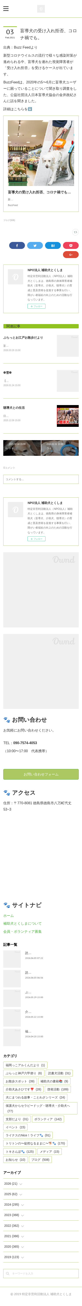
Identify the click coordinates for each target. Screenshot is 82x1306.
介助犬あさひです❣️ (23, 1094)
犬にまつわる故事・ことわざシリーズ (35, 1102)
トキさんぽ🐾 (20, 1156)
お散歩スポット (20, 1086)
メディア (49, 1156)
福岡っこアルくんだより (25, 1069)
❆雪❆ (7, 377)
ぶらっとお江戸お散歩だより (23, 342)
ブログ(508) (9, 224)
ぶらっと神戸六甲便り (40, 997)
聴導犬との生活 (14, 412)
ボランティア (48, 1123)
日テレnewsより (13, 420)
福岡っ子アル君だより (40, 1036)
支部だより (17, 1123)
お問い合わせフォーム (41, 779)
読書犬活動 (59, 1078)
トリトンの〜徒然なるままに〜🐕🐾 (35, 1148)
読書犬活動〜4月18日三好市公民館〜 (50, 977)
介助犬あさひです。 (39, 1016)
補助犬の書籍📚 (54, 1086)
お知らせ (15, 1164)
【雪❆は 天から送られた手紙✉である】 (26, 385)
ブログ (40, 1164)
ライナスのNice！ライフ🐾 (28, 1140)
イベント (15, 1132)
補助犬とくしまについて (22, 928)
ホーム (8, 920)
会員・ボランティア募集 (22, 936)
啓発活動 (57, 1094)
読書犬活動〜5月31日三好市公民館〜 (50, 957)
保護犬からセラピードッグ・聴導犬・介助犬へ (38, 1112)
